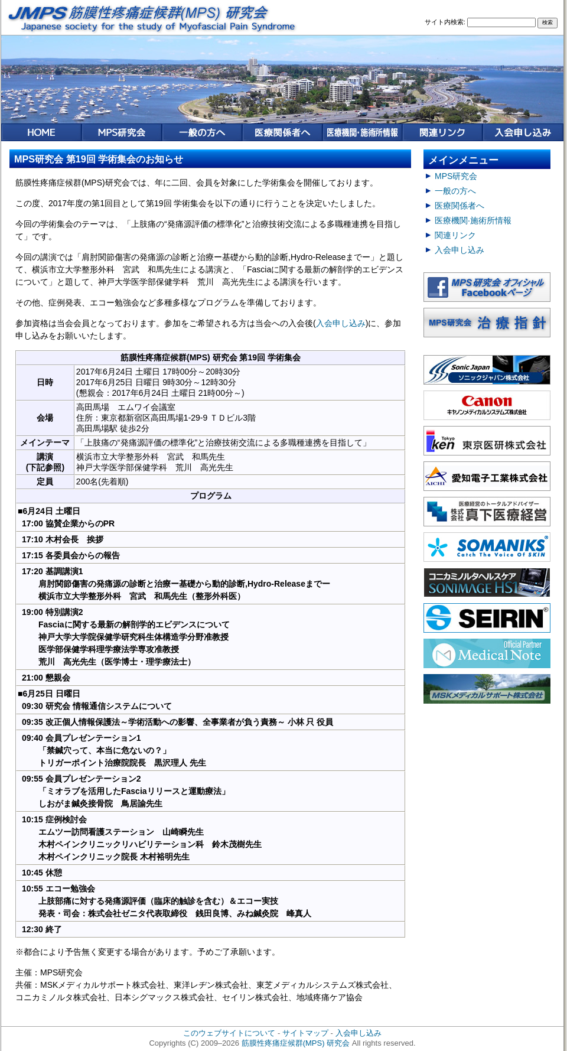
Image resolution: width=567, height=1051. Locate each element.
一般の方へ (455, 191)
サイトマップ (305, 1033)
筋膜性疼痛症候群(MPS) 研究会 (296, 1043)
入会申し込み (341, 323)
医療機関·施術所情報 (473, 220)
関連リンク (455, 235)
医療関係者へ (459, 205)
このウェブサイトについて (229, 1033)
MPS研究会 (456, 176)
